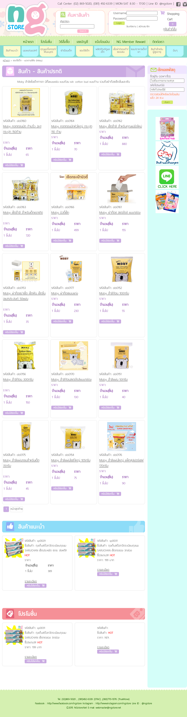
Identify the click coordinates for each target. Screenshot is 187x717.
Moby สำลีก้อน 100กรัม (114, 293)
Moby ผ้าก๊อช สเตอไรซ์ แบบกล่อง (120, 212)
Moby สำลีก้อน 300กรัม (18, 379)
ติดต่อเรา (158, 42)
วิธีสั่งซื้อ (64, 42)
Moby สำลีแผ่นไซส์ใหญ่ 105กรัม (70, 460)
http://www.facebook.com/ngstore (64, 703)
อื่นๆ (175, 50)
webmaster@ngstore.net (108, 707)
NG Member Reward (131, 42)
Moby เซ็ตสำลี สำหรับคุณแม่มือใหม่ (120, 126)
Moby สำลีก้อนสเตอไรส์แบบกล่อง (71, 379)
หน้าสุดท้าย (17, 508)
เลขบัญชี (82, 42)
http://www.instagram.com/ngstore (113, 703)
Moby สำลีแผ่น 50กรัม (113, 379)
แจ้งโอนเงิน (102, 42)
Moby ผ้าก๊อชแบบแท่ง (64, 293)
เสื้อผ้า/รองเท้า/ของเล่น (120, 50)
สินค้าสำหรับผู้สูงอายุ (157, 50)
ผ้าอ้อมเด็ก (66, 50)
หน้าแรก (28, 42)
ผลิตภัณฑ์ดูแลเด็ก (103, 50)
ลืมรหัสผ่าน (131, 26)
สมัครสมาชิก (144, 26)
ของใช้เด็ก (84, 50)
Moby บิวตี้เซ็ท (60, 212)
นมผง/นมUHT (30, 50)
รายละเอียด (31, 581)
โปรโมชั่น (46, 42)
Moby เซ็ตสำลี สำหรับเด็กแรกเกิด (23, 212)
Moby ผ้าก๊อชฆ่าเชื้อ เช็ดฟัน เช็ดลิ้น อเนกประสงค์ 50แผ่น (24, 295)
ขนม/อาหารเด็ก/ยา (139, 50)
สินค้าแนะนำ (12, 50)
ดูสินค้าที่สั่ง (170, 29)
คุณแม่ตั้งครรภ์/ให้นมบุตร (48, 50)
